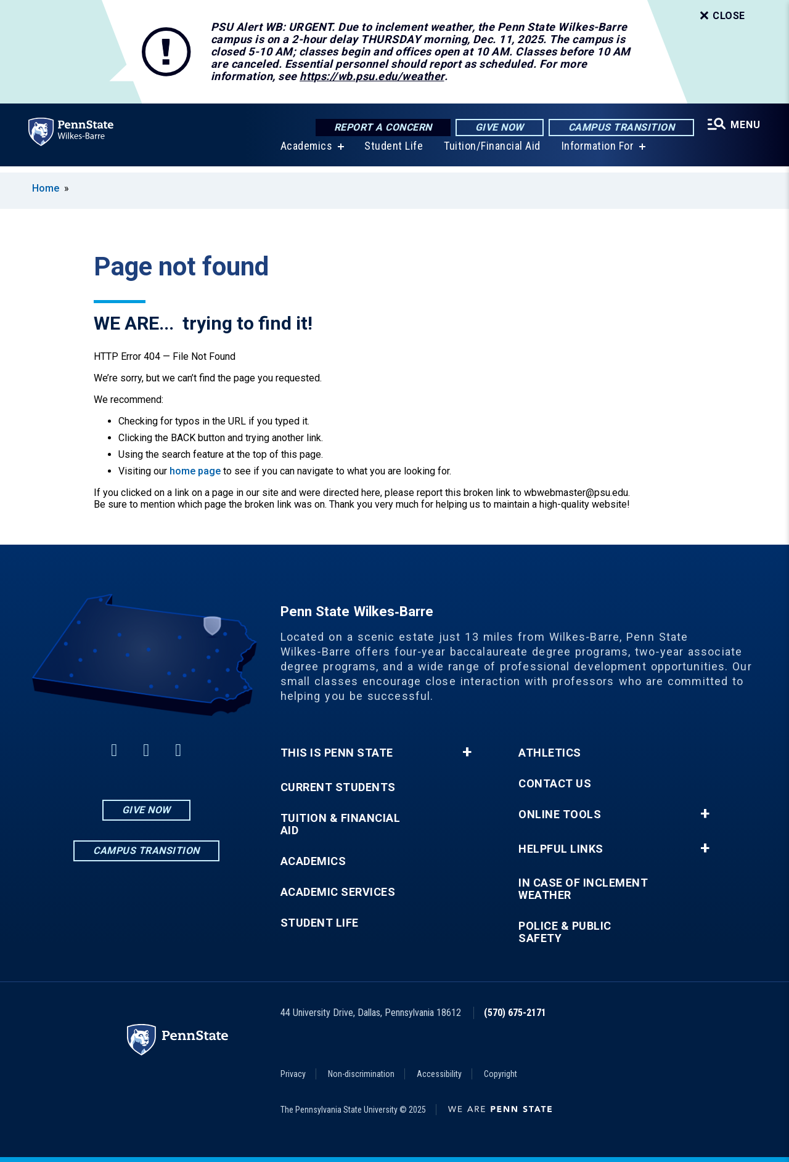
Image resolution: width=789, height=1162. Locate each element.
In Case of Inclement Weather (583, 889)
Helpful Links (560, 849)
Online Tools (559, 814)
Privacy (293, 1074)
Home (45, 188)
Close (721, 16)
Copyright (500, 1074)
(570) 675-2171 (515, 1012)
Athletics (549, 753)
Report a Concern (381, 128)
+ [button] (467, 752)
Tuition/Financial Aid (491, 152)
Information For (596, 152)
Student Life (392, 152)
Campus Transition (619, 128)
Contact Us (554, 784)
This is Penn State (336, 753)
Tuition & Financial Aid (340, 824)
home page (195, 471)
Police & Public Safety (564, 932)
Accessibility (439, 1074)
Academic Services (338, 892)
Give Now (497, 128)
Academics (305, 152)
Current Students (338, 787)
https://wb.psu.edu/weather (372, 76)
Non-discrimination (361, 1074)
